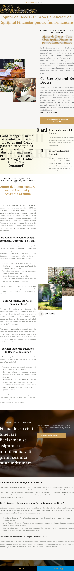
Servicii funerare (31, 2)
